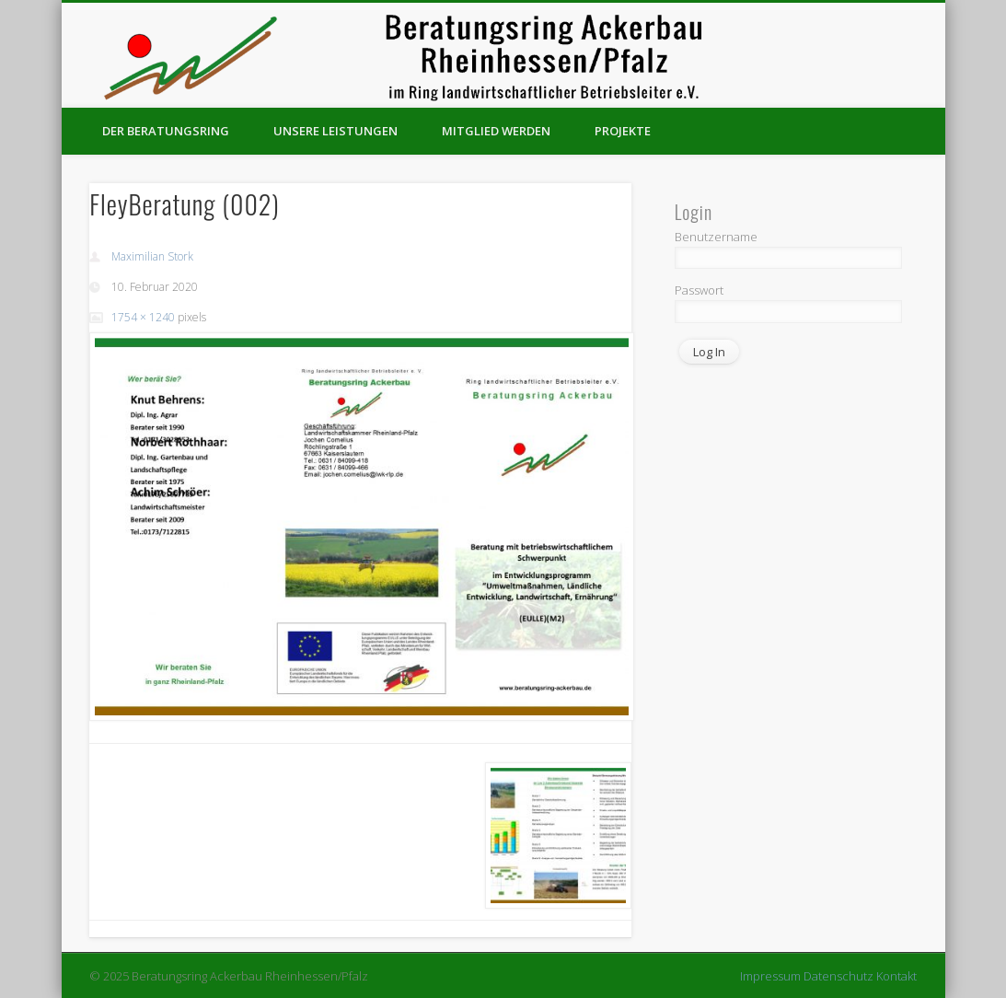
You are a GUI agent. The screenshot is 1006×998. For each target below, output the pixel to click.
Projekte (623, 130)
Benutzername (716, 236)
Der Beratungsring (165, 130)
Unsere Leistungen (335, 130)
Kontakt (896, 976)
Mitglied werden (496, 130)
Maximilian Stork (152, 256)
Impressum (770, 976)
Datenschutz (838, 976)
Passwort (699, 290)
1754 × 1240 (143, 317)
